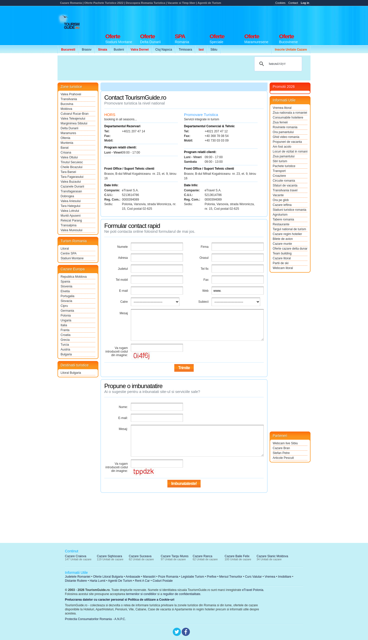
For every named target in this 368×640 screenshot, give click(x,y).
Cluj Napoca (163, 49)
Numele (122, 247)
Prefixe (211, 576)
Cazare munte (282, 244)
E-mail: (123, 418)
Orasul (204, 258)
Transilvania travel (285, 190)
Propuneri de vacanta (287, 142)
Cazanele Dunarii (72, 186)
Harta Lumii (97, 581)
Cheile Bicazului (71, 167)
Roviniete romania (285, 127)
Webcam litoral (283, 268)
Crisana (66, 152)
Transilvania (69, 99)
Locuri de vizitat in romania (290, 151)
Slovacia (66, 301)
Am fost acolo (282, 146)
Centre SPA (68, 253)
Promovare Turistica (201, 114)
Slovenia (66, 286)
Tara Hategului (70, 206)
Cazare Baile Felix (237, 556)
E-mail (123, 291)
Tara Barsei (68, 172)
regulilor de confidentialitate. (182, 594)
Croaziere (279, 176)
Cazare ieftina (282, 205)
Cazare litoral (282, 258)
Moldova (66, 109)
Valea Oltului (69, 157)
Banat (64, 147)
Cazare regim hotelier (287, 234)
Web (205, 291)
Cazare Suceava (140, 556)
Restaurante (281, 224)
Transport (279, 171)
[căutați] (277, 64)
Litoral (65, 248)
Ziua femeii (280, 122)
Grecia (65, 340)
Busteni (119, 49)
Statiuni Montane (72, 258)
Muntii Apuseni (70, 215)
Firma (205, 247)
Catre (124, 302)
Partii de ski (281, 263)
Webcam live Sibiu (285, 443)
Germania (67, 310)
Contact (293, 2)
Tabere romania (283, 219)
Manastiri (149, 576)
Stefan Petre (281, 453)
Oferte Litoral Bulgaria (108, 576)
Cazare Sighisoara (109, 556)
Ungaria (66, 320)
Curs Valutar (253, 576)
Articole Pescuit (283, 458)
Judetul (123, 269)
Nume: (123, 407)
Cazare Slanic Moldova (272, 556)
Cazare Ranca (202, 556)
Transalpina (68, 225)
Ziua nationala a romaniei (290, 112)
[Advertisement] (217, 18)
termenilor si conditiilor (141, 594)
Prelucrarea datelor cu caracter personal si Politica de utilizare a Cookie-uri (119, 599)
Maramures (68, 133)
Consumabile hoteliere (288, 117)
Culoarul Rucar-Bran (74, 113)
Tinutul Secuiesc (72, 162)
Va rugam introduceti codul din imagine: (117, 351)
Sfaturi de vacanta (285, 185)
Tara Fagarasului (72, 177)
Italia (64, 325)
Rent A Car (142, 581)
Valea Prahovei (71, 94)
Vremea (269, 576)
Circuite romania (284, 180)
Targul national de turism (289, 229)
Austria (65, 349)
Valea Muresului (71, 230)
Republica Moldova (74, 276)
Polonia (66, 315)
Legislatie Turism (192, 576)
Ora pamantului (283, 132)
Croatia (66, 335)
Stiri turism (280, 161)
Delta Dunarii (69, 128)
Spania (65, 281)
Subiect (203, 302)
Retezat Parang (71, 220)
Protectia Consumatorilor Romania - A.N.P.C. (95, 619)
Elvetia (65, 291)
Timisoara (185, 49)
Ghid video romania (286, 137)
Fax (206, 280)
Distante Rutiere (76, 581)
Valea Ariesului (71, 201)
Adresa (123, 258)
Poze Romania (168, 576)
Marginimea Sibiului (74, 123)
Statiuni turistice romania (289, 210)
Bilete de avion (283, 239)
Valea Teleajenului (73, 118)
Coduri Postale (163, 581)
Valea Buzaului (71, 181)
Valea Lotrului (70, 211)
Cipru (64, 306)
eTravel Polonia (252, 590)
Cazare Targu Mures (175, 556)
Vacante (278, 195)
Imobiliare (284, 576)
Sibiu (213, 49)
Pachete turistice (284, 166)
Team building (282, 253)
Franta (65, 330)
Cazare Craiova (75, 556)
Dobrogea (67, 196)
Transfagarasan (71, 191)
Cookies (280, 2)
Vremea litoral (282, 108)
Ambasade (132, 576)
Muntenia (67, 143)
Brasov (86, 49)
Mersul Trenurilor (230, 576)
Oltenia (65, 138)
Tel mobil (122, 280)
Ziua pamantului (283, 156)
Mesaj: (123, 429)
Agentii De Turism (120, 581)
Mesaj (124, 313)
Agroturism (280, 214)
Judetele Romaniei (77, 576)
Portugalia (67, 296)
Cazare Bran (281, 448)
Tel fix (205, 269)
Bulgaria (66, 354)
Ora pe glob (281, 200)
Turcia (65, 344)
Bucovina (67, 104)
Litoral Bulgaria (71, 373)
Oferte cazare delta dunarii (290, 248)
